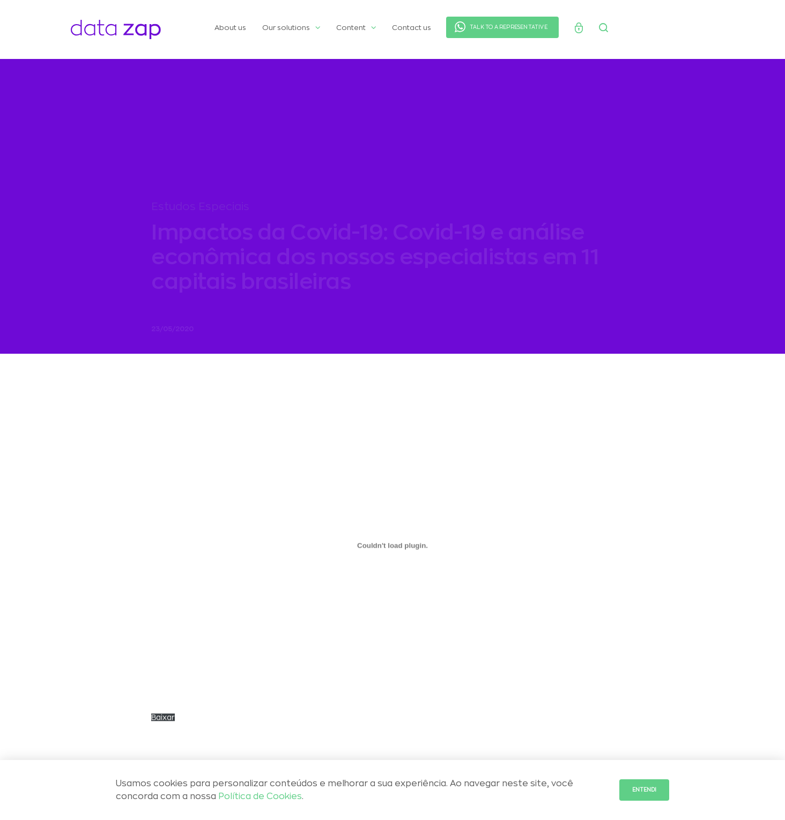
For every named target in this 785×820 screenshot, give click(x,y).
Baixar (163, 721)
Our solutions (291, 27)
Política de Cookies (260, 796)
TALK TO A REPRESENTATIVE (508, 27)
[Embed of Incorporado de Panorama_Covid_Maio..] (392, 549)
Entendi (644, 790)
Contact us (411, 27)
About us (230, 27)
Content (356, 27)
